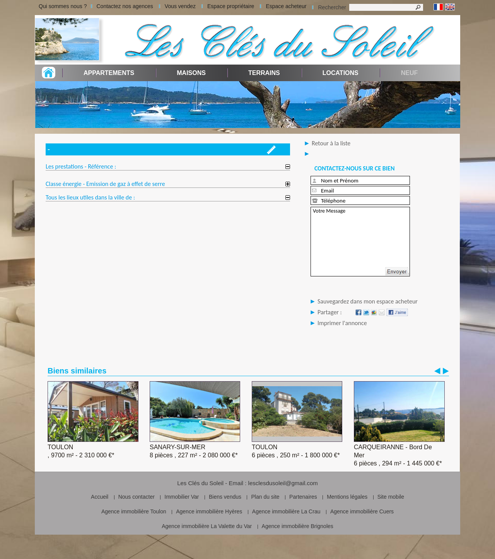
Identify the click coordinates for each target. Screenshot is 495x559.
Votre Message (360, 241)
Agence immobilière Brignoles (297, 526)
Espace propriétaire (230, 6)
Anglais (450, 7)
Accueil (99, 497)
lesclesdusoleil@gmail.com (283, 483)
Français (438, 7)
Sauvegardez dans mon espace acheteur (367, 301)
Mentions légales (347, 497)
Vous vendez (180, 6)
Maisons (191, 73)
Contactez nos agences (125, 6)
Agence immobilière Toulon (133, 511)
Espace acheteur (286, 6)
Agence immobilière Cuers (362, 511)
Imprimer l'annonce (342, 323)
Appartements (109, 73)
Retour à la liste (331, 143)
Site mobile (390, 497)
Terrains (264, 73)
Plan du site (265, 497)
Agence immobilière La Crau (286, 511)
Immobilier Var (181, 497)
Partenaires (303, 497)
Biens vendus (225, 497)
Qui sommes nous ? (63, 6)
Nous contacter (136, 497)
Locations (340, 73)
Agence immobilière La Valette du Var (207, 526)
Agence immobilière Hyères (209, 511)
